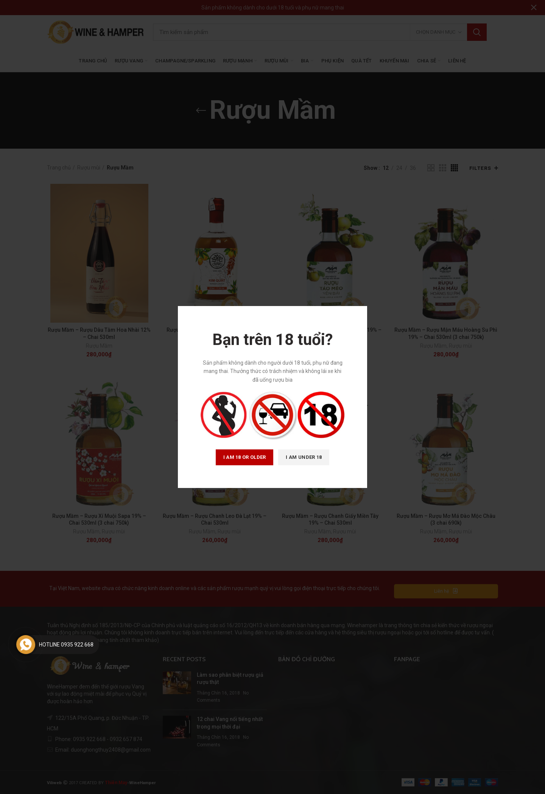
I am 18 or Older (244, 457)
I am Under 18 (304, 457)
